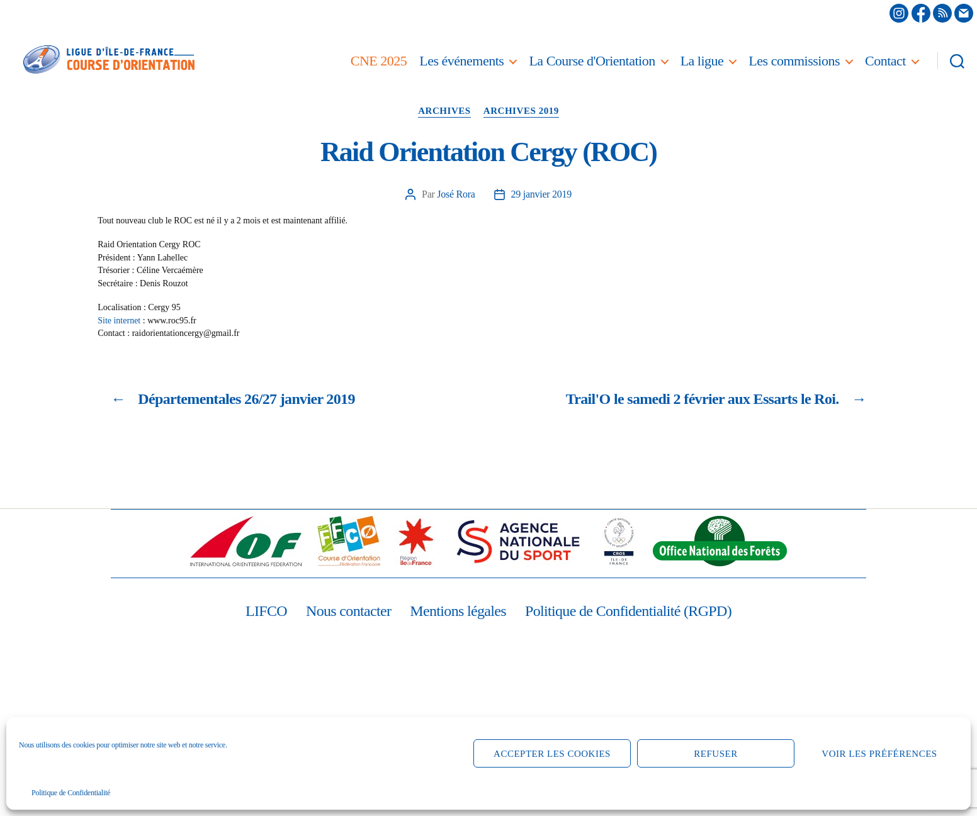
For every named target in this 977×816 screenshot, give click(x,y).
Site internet (119, 320)
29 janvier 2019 (541, 194)
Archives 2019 (521, 111)
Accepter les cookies (552, 754)
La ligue (702, 61)
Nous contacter (348, 611)
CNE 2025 (379, 61)
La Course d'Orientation (592, 61)
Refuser (715, 754)
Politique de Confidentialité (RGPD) (628, 611)
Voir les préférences (879, 754)
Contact (885, 61)
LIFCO (266, 611)
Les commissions (794, 61)
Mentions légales (458, 611)
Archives (444, 111)
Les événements (461, 61)
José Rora (456, 194)
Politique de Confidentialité (70, 792)
